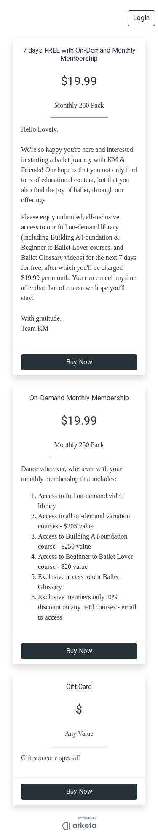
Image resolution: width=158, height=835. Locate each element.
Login (141, 18)
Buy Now (79, 362)
